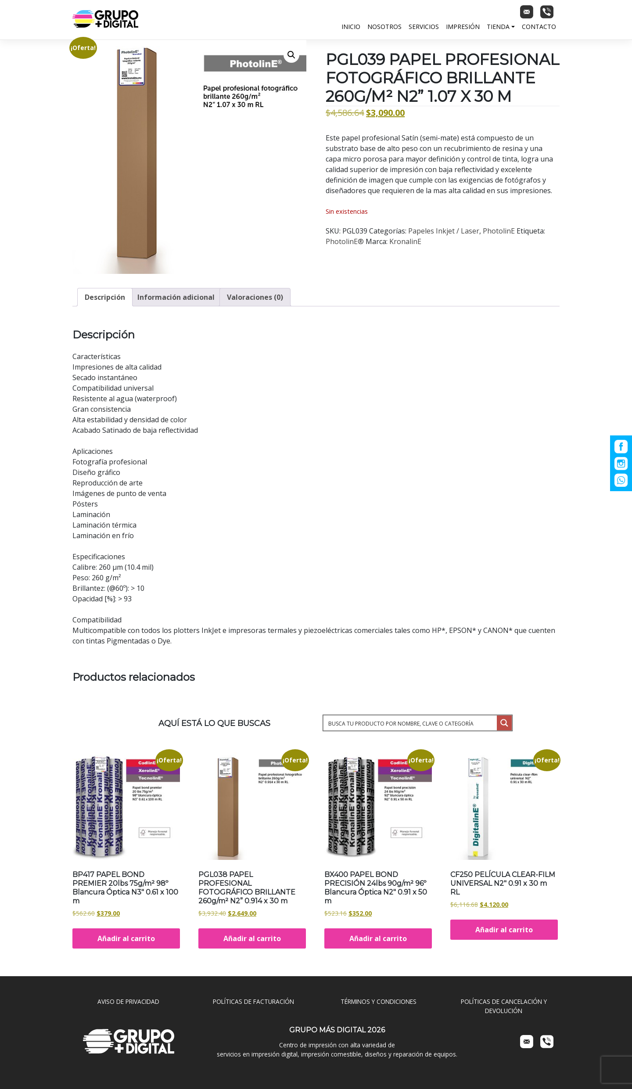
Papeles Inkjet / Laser (443, 231)
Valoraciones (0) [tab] (255, 297)
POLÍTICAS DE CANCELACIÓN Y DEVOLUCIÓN (504, 1005)
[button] (291, 55)
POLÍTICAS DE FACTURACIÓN (253, 1001)
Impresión (463, 26)
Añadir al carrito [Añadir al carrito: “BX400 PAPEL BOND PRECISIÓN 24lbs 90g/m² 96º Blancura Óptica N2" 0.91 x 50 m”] (378, 938)
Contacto (539, 26)
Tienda (498, 26)
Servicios (424, 26)
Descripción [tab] (105, 297)
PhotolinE (499, 231)
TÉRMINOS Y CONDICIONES (379, 1001)
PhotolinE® (345, 241)
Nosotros (384, 26)
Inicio (350, 26)
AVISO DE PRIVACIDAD (128, 1001)
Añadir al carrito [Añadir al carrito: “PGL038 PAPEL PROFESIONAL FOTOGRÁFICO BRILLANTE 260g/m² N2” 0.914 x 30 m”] (252, 938)
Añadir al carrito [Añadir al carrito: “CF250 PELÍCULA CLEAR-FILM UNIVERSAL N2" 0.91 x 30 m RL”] (504, 929)
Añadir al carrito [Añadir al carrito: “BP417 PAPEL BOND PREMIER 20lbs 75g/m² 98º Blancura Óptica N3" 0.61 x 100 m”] (126, 938)
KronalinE (405, 241)
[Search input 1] (410, 723)
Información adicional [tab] (176, 297)
